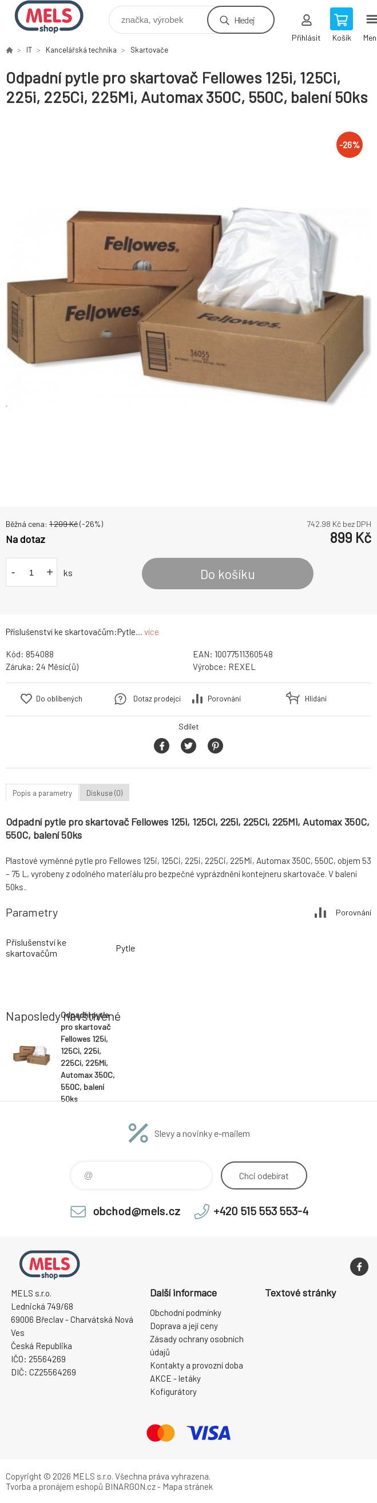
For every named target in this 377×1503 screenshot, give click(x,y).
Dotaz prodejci (157, 698)
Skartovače (149, 49)
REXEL (242, 666)
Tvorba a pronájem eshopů (54, 1486)
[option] (188, 307)
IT (29, 49)
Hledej (244, 19)
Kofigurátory (173, 1391)
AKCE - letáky (175, 1378)
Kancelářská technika (81, 49)
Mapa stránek (187, 1486)
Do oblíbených (59, 698)
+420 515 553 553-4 (260, 1211)
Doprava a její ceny (184, 1325)
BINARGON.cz (130, 1486)
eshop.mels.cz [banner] (56, 17)
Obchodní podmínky (185, 1312)
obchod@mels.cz (136, 1211)
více (151, 631)
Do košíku (227, 574)
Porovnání (224, 698)
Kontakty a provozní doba (196, 1365)
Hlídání (316, 698)
